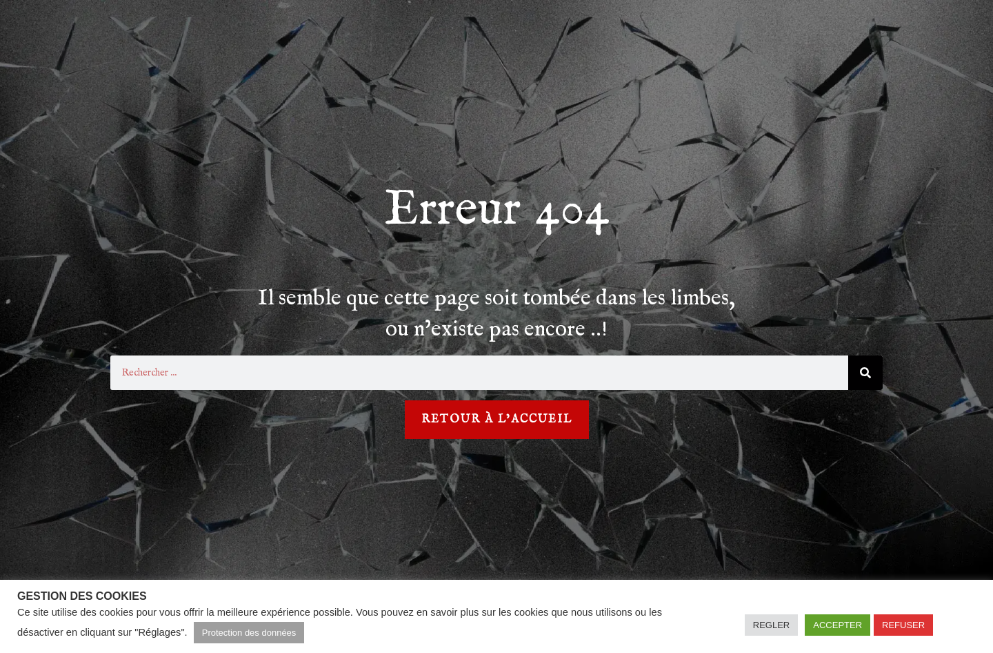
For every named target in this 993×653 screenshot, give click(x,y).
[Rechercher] (865, 372)
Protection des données (249, 632)
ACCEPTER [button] (837, 625)
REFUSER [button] (903, 625)
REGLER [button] (771, 625)
